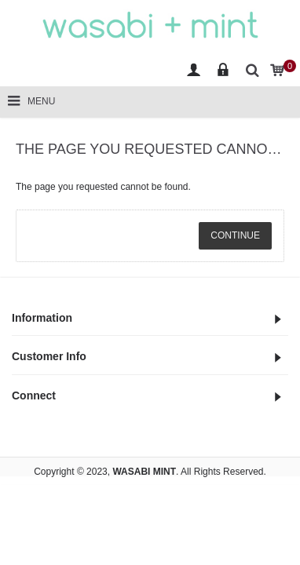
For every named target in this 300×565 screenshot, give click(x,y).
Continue (235, 235)
